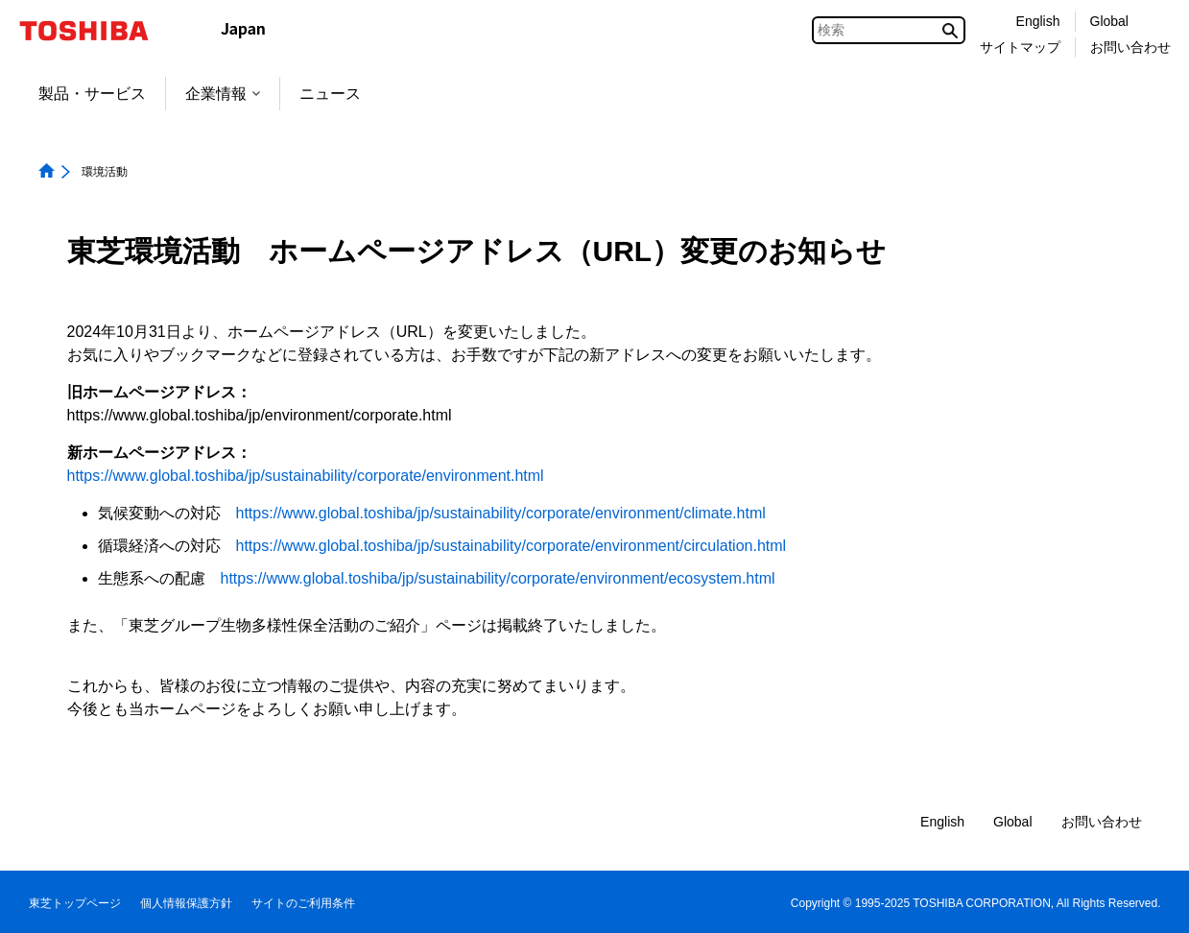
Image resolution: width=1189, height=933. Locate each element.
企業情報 (222, 93)
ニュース (330, 93)
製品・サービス (92, 93)
